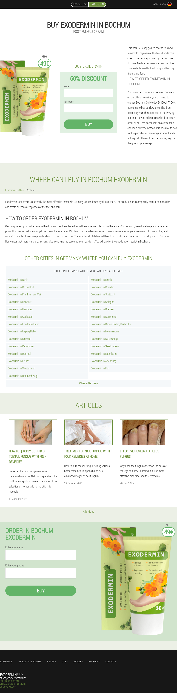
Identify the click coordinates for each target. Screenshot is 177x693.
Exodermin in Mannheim (104, 353)
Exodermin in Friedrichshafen (23, 324)
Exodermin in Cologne (102, 302)
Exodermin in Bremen (102, 309)
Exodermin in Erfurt (18, 361)
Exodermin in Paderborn (21, 346)
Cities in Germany (88, 383)
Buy (88, 124)
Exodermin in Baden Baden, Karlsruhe (111, 324)
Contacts (110, 661)
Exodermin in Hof (100, 368)
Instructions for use (29, 661)
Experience (6, 661)
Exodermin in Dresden (102, 287)
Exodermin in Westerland (21, 368)
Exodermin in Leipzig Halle (22, 331)
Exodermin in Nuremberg (104, 339)
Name (66, 86)
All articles (88, 511)
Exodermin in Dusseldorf (21, 287)
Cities (65, 661)
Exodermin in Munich (102, 279)
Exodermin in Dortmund (103, 316)
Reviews (51, 661)
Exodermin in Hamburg (20, 309)
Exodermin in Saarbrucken (105, 346)
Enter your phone (14, 565)
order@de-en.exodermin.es (13, 678)
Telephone (68, 102)
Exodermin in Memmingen (105, 331)
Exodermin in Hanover (20, 302)
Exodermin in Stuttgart (103, 294)
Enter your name (14, 547)
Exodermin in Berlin (18, 279)
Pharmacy (94, 661)
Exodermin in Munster (19, 339)
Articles (78, 661)
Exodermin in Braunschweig (23, 376)
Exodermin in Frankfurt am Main (25, 294)
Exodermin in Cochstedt (20, 316)
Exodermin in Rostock (19, 353)
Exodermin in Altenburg (103, 361)
